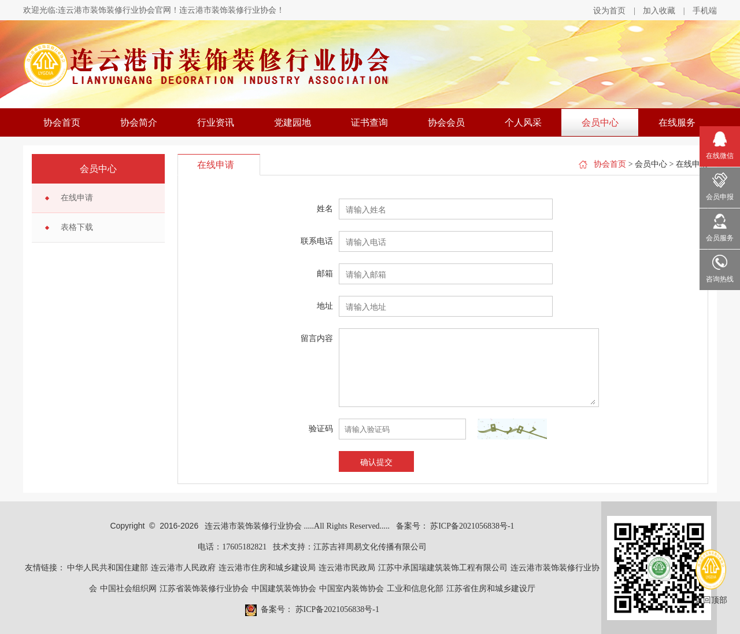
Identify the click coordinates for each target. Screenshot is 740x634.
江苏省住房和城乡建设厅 (490, 588)
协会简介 (138, 122)
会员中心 (600, 122)
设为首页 (609, 10)
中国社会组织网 (128, 588)
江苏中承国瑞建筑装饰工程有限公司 (443, 567)
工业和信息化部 (415, 588)
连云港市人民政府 (183, 567)
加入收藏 (659, 10)
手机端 (705, 10)
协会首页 (61, 122)
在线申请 (77, 197)
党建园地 (292, 122)
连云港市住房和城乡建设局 (267, 567)
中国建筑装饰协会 (283, 588)
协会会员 (446, 122)
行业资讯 (215, 122)
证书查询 (369, 122)
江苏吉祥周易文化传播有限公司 (370, 547)
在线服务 (676, 122)
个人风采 (523, 122)
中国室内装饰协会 (351, 588)
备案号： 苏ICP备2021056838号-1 (455, 526)
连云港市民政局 (347, 567)
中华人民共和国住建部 (107, 567)
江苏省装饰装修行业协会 (204, 588)
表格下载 (77, 227)
